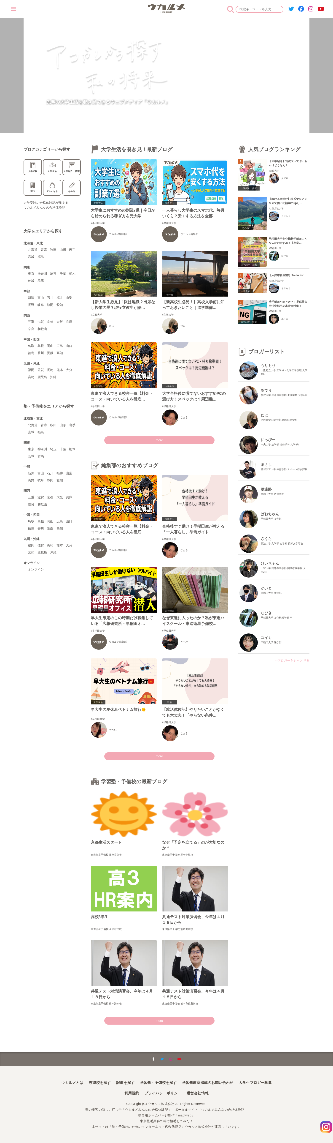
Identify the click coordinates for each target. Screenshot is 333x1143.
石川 (50, 298)
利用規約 (131, 1093)
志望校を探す (100, 1083)
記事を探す (125, 1083)
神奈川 (42, 274)
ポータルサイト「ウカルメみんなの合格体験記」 (211, 1109)
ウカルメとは (72, 1083)
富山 (41, 298)
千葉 (63, 274)
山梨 (69, 298)
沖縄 (53, 377)
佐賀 (41, 370)
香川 (41, 353)
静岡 (50, 305)
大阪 (59, 322)
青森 (44, 249)
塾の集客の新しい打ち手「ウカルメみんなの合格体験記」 (128, 1109)
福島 (41, 257)
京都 (50, 322)
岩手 (72, 249)
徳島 (31, 353)
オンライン (36, 569)
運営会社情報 (198, 1093)
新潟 (31, 298)
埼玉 (53, 274)
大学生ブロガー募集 (255, 1083)
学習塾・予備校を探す (158, 1083)
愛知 (59, 305)
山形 (63, 249)
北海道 (33, 249)
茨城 (31, 281)
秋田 (53, 249)
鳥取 (31, 346)
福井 (59, 298)
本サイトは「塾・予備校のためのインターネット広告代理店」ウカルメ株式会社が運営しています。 (166, 1126)
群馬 (41, 281)
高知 (59, 353)
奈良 (31, 329)
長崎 (50, 370)
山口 (69, 346)
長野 (31, 305)
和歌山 (42, 329)
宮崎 (31, 377)
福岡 (31, 370)
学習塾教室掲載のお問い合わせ (207, 1083)
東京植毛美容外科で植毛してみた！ (166, 1121)
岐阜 (41, 305)
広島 (59, 346)
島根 (41, 346)
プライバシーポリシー (163, 1093)
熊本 (59, 370)
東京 (31, 274)
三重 (31, 322)
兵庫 (69, 322)
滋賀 (41, 322)
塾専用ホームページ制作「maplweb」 (166, 1115)
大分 (69, 370)
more (159, 440)
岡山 (50, 346)
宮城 (31, 257)
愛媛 (50, 353)
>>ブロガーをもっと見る (291, 660)
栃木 (72, 274)
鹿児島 (42, 377)
